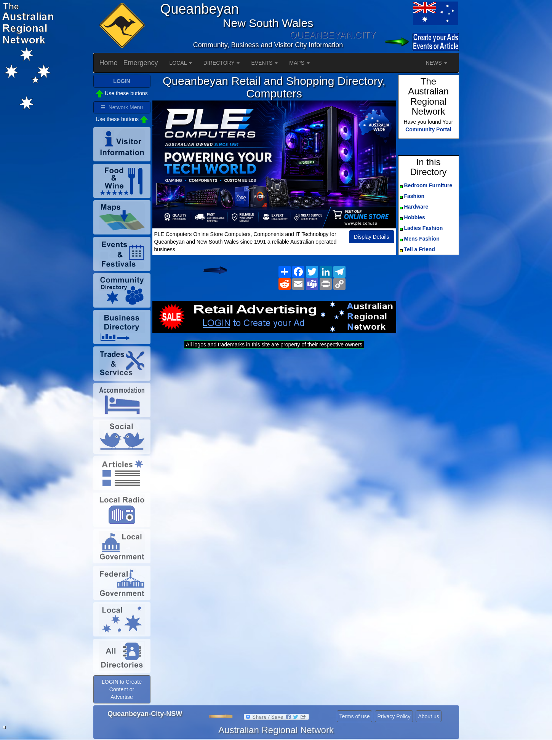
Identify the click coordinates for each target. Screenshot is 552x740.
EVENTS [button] (264, 63)
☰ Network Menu (122, 107)
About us (428, 716)
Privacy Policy (393, 716)
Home (108, 63)
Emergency (140, 63)
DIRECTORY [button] (221, 63)
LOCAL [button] (181, 63)
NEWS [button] (436, 63)
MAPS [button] (299, 63)
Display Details (371, 237)
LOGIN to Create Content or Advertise (122, 689)
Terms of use (354, 716)
